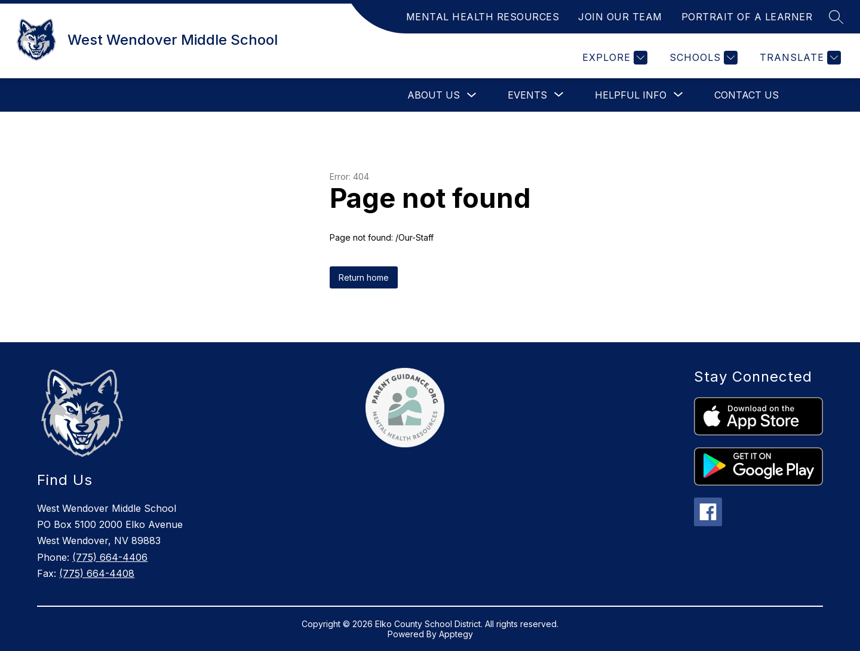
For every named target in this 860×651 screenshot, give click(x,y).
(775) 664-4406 (110, 557)
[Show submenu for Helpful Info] (630, 95)
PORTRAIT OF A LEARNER (747, 17)
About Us (433, 95)
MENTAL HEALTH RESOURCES (483, 17)
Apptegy (456, 634)
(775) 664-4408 (96, 573)
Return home (364, 277)
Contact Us (746, 95)
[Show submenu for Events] (527, 95)
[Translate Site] (799, 57)
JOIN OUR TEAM (620, 17)
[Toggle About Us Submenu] (472, 95)
